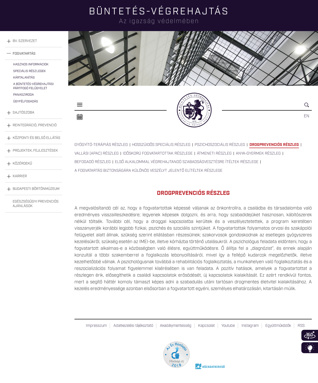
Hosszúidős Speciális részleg (161, 144)
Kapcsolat (206, 325)
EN (306, 116)
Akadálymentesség (175, 325)
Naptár (79, 117)
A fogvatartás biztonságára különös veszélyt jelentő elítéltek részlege (148, 170)
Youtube (228, 325)
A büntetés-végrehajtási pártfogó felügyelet (33, 86)
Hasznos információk (30, 64)
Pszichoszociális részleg (220, 144)
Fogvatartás (24, 53)
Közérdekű (22, 163)
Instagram (250, 325)
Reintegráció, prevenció (35, 125)
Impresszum (96, 325)
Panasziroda (23, 95)
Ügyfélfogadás (25, 101)
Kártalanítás (24, 78)
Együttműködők (278, 325)
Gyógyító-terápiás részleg (101, 144)
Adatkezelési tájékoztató (133, 325)
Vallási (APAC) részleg (96, 153)
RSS (301, 325)
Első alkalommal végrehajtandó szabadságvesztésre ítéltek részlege (186, 162)
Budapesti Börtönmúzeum (36, 189)
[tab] (33, 41)
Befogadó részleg (92, 162)
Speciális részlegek (29, 71)
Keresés (308, 107)
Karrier (20, 176)
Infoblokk (309, 347)
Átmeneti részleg (214, 153)
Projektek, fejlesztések (35, 150)
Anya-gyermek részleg (258, 153)
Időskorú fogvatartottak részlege (158, 153)
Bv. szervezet (25, 41)
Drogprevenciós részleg (274, 144)
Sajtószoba (23, 112)
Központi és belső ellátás (36, 138)
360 (309, 335)
